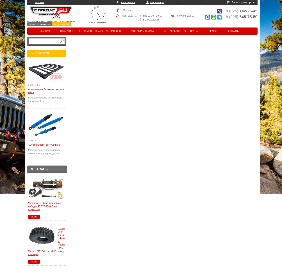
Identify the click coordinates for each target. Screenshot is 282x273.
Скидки (213, 31)
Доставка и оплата (142, 31)
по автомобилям (61, 24)
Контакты (233, 31)
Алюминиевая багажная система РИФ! (46, 91)
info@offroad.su (185, 15)
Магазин (39, 2)
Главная (45, 31)
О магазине (67, 31)
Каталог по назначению (40, 24)
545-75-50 (241, 17)
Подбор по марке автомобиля (102, 31)
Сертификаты (172, 31)
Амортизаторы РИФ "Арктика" (44, 144)
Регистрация (128, 2)
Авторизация (157, 2)
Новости (42, 53)
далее (34, 216)
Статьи (194, 31)
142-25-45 (241, 11)
